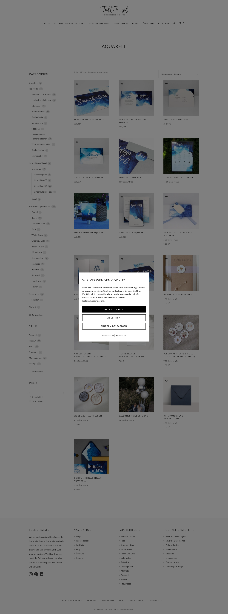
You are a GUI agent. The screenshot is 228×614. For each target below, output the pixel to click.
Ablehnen (114, 317)
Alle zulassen (114, 309)
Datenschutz (108, 335)
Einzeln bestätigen (114, 326)
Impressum (121, 335)
